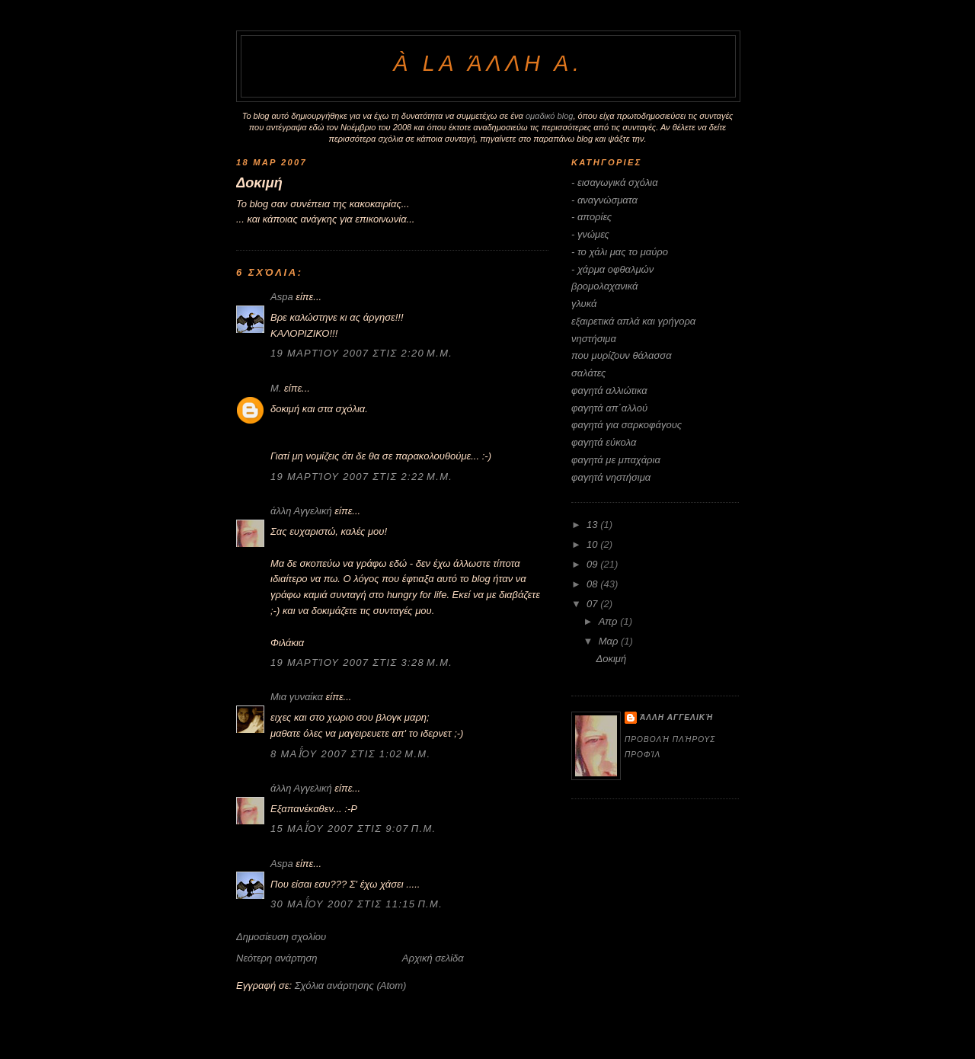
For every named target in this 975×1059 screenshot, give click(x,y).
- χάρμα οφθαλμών (612, 269)
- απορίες (591, 216)
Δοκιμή (259, 182)
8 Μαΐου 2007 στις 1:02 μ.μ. (350, 754)
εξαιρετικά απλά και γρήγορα (633, 321)
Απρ (609, 621)
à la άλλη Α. (488, 63)
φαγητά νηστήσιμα (611, 477)
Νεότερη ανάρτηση (277, 958)
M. (275, 388)
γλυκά (583, 303)
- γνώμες (590, 234)
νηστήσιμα (593, 338)
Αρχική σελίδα (433, 958)
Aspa (281, 296)
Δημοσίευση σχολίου (281, 936)
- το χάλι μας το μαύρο (619, 252)
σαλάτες (588, 373)
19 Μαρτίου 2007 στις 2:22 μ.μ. (361, 476)
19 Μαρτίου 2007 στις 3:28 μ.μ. (361, 662)
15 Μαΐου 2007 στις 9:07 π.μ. (353, 828)
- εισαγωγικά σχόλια (614, 182)
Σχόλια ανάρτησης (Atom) (351, 985)
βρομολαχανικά (604, 286)
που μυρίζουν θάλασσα (621, 355)
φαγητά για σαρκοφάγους (626, 424)
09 (593, 564)
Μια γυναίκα (296, 696)
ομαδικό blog (550, 115)
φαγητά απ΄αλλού (609, 408)
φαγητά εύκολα (603, 442)
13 (593, 524)
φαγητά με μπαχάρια (615, 460)
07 (593, 603)
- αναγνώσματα (604, 200)
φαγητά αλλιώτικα (609, 390)
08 (593, 584)
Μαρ (610, 641)
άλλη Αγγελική (301, 511)
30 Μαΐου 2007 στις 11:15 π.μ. (356, 904)
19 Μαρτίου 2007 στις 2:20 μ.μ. (361, 353)
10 (593, 544)
